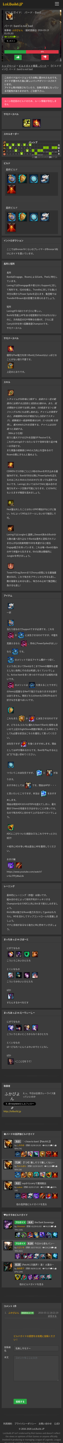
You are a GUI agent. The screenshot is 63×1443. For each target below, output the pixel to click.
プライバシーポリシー (25, 1414)
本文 (6, 1347)
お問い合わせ (45, 1414)
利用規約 (7, 1414)
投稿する (20, 1392)
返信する (52, 1306)
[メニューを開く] (58, 4)
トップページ (9, 60)
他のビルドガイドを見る (31, 1274)
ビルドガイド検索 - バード (33, 60)
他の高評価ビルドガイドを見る (31, 1194)
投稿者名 (7, 1339)
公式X (57, 1414)
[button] (18, 52)
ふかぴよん (17, 30)
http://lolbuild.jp (12, 1101)
